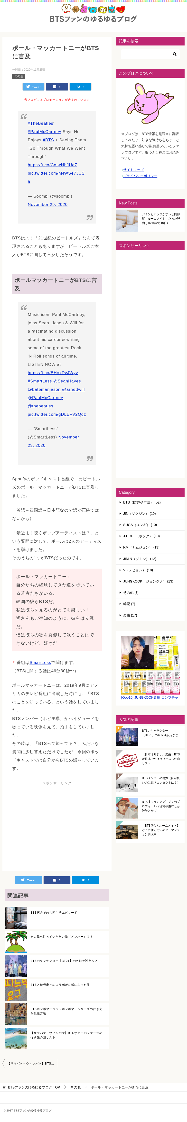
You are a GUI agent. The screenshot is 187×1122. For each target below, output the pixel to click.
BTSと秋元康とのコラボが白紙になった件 (60, 985)
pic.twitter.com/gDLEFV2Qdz (57, 414)
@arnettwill (73, 389)
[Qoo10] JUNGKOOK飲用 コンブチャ (149, 697)
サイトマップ (133, 170)
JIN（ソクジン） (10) (139, 514)
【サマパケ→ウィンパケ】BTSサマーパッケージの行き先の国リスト (66, 1035)
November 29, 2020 (48, 204)
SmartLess (40, 662)
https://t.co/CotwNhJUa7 (52, 165)
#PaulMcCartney (44, 131)
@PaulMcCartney (45, 397)
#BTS (48, 140)
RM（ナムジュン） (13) (141, 547)
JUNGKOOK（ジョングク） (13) (148, 581)
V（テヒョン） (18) (138, 570)
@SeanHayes (67, 381)
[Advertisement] (53, 826)
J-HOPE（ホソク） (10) (141, 536)
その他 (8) (131, 593)
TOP (34, 1087)
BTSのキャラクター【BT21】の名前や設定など (64, 961)
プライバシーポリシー (140, 176)
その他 (18, 76)
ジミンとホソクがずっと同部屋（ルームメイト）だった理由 (161, 219)
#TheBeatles (40, 123)
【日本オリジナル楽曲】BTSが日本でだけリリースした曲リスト (161, 759)
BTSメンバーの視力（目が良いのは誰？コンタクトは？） (161, 780)
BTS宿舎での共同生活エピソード (53, 912)
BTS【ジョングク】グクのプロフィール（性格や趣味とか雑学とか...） (161, 806)
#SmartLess (40, 381)
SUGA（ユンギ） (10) (140, 525)
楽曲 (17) (130, 615)
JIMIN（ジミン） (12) (139, 559)
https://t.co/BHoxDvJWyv (53, 372)
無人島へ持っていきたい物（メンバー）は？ (61, 936)
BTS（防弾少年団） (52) (142, 502)
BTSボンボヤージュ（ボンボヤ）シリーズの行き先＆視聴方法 (66, 1011)
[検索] (150, 54)
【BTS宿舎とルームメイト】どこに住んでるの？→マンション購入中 (161, 830)
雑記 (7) (129, 604)
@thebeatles (40, 406)
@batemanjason (44, 389)
